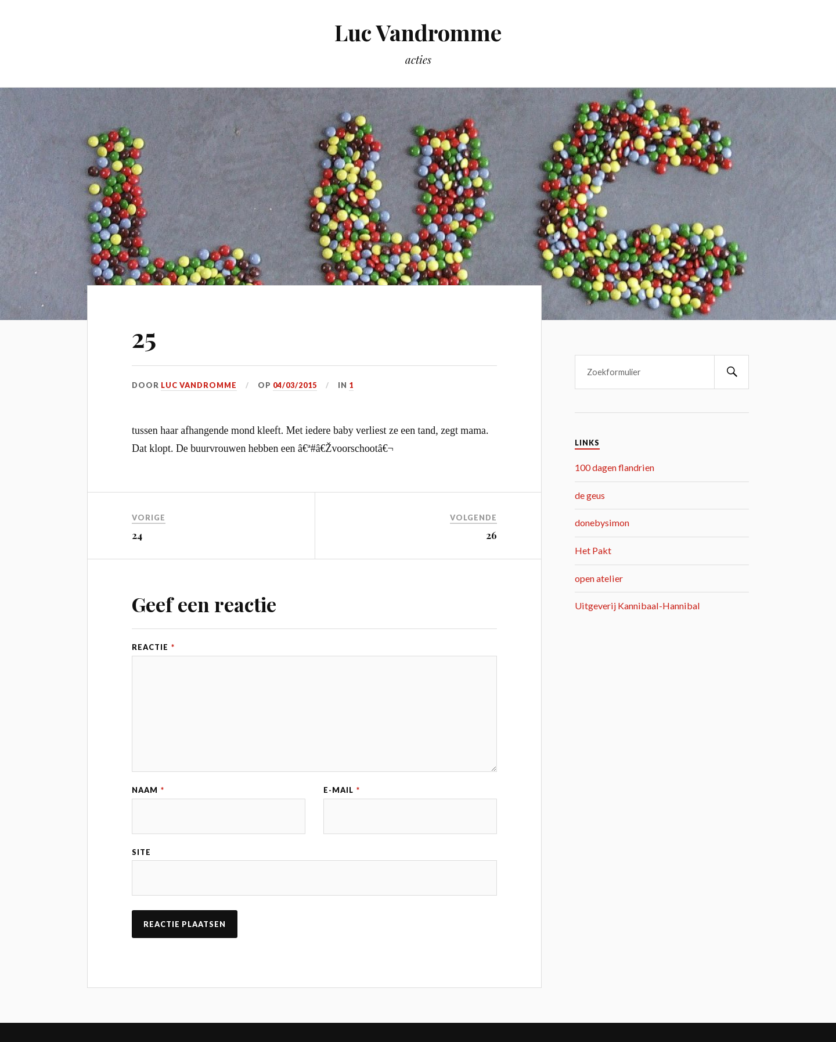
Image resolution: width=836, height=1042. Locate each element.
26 (491, 535)
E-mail (341, 790)
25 (144, 337)
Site (141, 852)
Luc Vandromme (418, 32)
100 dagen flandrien (614, 467)
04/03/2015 (295, 385)
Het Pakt (593, 550)
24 (137, 535)
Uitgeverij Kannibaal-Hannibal (637, 605)
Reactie (153, 647)
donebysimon (602, 522)
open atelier (599, 578)
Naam (148, 790)
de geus (590, 495)
